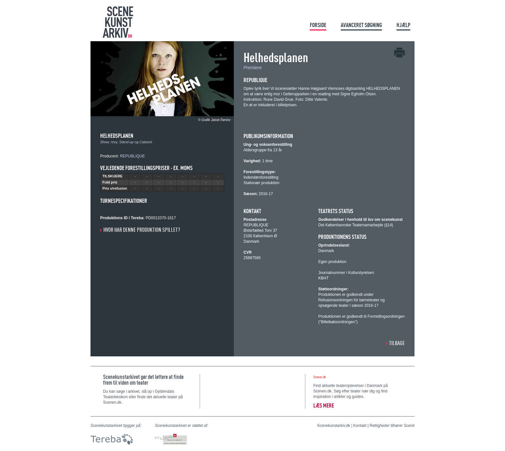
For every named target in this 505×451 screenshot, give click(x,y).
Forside (318, 25)
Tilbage (397, 343)
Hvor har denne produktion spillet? (141, 229)
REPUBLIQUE (132, 156)
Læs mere (323, 405)
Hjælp (403, 25)
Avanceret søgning (361, 25)
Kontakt (360, 425)
